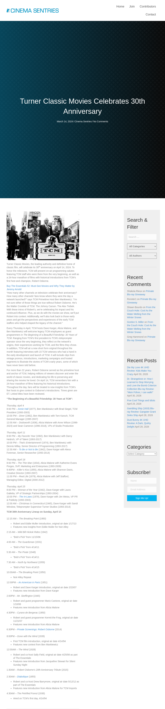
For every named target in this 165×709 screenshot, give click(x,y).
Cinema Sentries (83, 121)
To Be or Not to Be (28, 449)
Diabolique (22, 676)
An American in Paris (29, 582)
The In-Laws (25, 496)
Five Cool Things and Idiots (141, 400)
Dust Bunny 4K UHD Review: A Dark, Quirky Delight (139, 423)
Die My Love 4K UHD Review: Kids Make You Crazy (139, 371)
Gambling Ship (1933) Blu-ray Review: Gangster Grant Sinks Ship (141, 412)
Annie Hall (23, 409)
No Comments (100, 121)
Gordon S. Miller (135, 322)
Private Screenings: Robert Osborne (35, 629)
